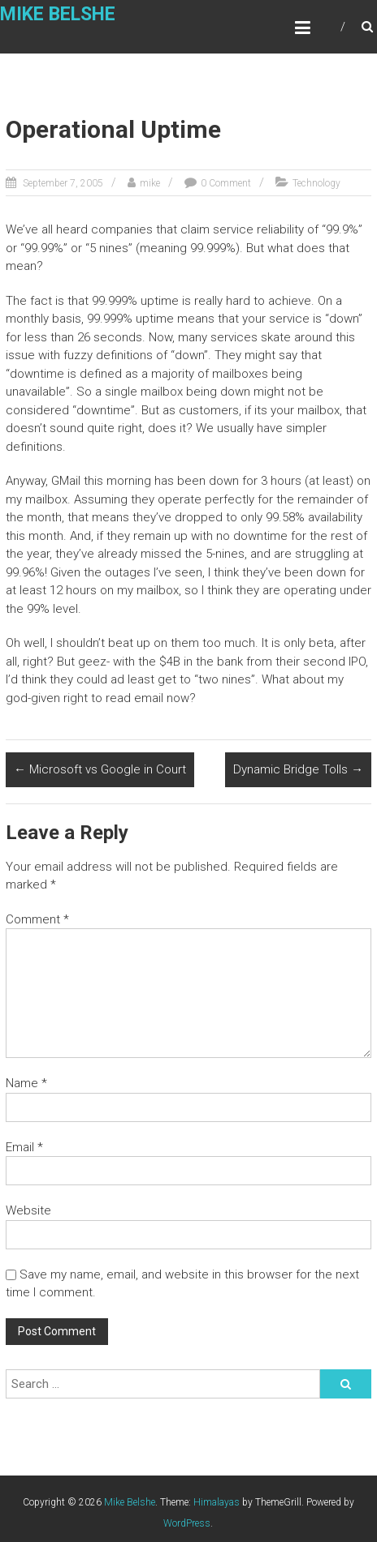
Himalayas (216, 1502)
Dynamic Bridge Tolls (298, 769)
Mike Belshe (57, 14)
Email (24, 1147)
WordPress (186, 1523)
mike (150, 183)
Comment (37, 919)
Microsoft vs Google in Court (100, 769)
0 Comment (226, 183)
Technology (316, 183)
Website (28, 1210)
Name (26, 1083)
